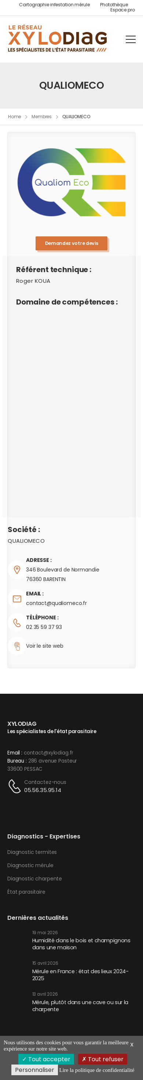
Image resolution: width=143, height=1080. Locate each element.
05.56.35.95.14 (42, 790)
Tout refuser (103, 1059)
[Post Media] (17, 941)
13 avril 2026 (45, 994)
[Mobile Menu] (131, 39)
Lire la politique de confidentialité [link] (96, 1070)
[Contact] (15, 786)
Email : (14, 752)
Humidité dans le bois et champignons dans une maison (81, 944)
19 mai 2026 (45, 933)
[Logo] (57, 39)
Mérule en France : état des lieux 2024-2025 (80, 975)
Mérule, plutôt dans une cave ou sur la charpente (80, 1006)
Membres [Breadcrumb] (42, 116)
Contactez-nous (45, 782)
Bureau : (17, 760)
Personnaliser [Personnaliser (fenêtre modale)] (34, 1070)
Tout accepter (46, 1059)
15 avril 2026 (45, 963)
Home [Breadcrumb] (14, 116)
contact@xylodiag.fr (48, 752)
